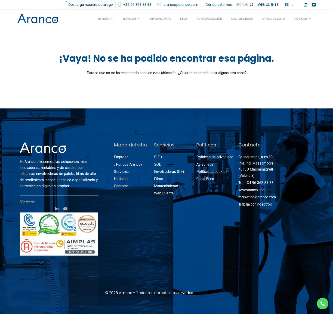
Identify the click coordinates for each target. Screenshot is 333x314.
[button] (322, 303)
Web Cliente (268, 5)
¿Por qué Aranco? (128, 164)
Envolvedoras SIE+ (169, 171)
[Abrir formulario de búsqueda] (244, 4)
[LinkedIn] (305, 4)
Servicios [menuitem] (132, 19)
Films (158, 179)
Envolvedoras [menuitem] (160, 19)
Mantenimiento (166, 186)
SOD (157, 164)
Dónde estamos (219, 5)
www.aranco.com (251, 190)
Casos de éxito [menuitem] (273, 19)
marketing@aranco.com (257, 197)
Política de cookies (212, 171)
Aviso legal (205, 164)
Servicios (121, 171)
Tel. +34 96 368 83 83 (256, 183)
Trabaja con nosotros (255, 204)
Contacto (121, 186)
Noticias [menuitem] (303, 19)
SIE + (158, 157)
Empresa (121, 157)
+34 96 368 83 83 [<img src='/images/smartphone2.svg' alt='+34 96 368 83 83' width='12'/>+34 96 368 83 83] (134, 4)
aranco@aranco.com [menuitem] (177, 4)
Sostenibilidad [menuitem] (242, 19)
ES (287, 4)
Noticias (120, 179)
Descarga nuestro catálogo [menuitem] (90, 4)
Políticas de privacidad (214, 157)
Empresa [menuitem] (106, 19)
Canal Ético (205, 179)
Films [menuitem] (183, 19)
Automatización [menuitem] (209, 19)
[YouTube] (314, 4)
